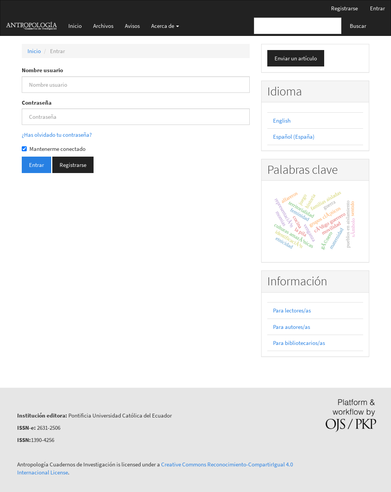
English (282, 120)
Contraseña (37, 102)
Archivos (103, 25)
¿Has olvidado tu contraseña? (57, 134)
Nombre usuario (42, 70)
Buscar (358, 25)
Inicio (75, 25)
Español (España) (294, 136)
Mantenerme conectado (54, 148)
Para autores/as (291, 326)
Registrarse (344, 8)
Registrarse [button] (73, 164)
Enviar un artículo (296, 58)
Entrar (377, 8)
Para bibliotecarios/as (299, 342)
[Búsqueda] (297, 26)
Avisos (132, 25)
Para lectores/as (292, 310)
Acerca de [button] (165, 25)
